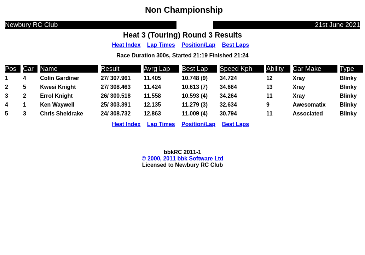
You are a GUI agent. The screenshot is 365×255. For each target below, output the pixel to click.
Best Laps (235, 45)
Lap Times (161, 45)
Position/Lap (198, 45)
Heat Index (126, 45)
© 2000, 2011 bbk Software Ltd (183, 158)
